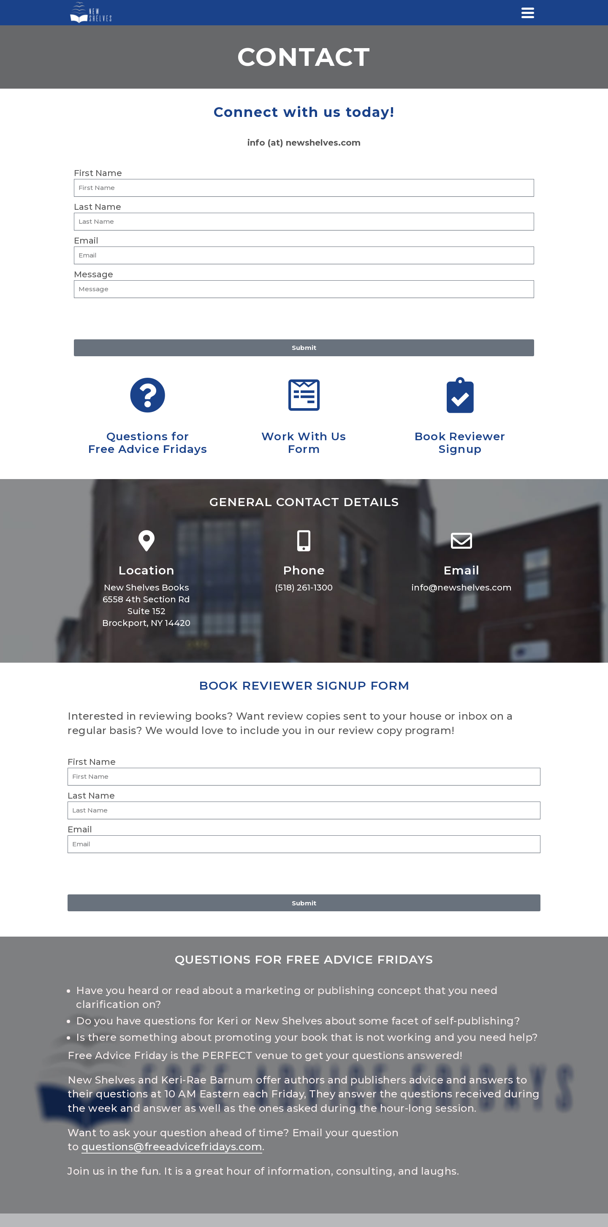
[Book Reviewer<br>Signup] (460, 395)
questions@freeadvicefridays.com (172, 1146)
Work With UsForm (303, 443)
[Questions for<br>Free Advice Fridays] (148, 395)
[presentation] (138, 318)
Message (93, 274)
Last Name (97, 207)
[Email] (461, 540)
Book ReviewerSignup (460, 443)
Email (86, 241)
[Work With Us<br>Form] (304, 395)
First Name (98, 173)
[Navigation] (527, 12)
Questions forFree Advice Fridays (148, 443)
